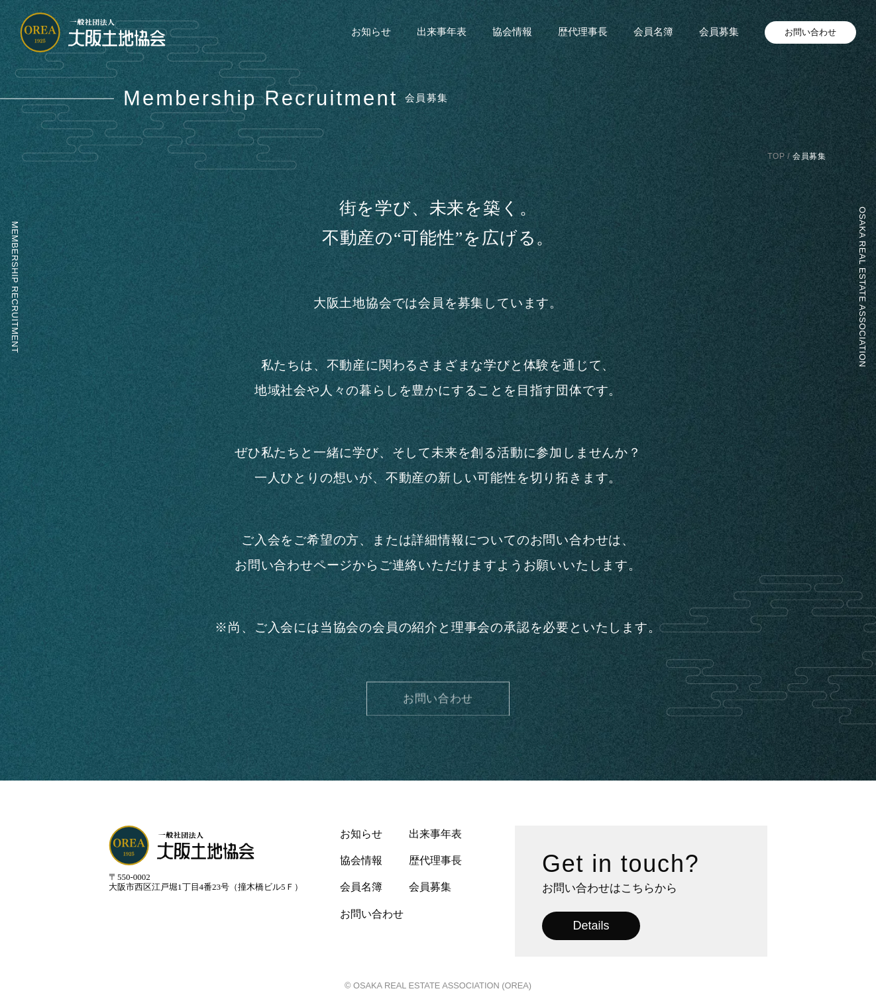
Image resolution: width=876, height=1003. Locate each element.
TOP (776, 156)
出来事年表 (441, 31)
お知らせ (371, 31)
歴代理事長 (583, 31)
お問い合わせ (810, 32)
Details (591, 925)
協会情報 (512, 31)
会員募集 (719, 31)
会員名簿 (653, 31)
